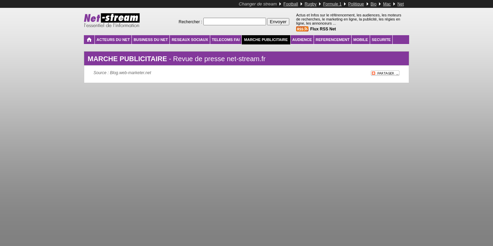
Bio (373, 4)
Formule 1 (332, 4)
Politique (356, 4)
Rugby (311, 4)
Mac (387, 4)
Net (400, 4)
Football (290, 4)
